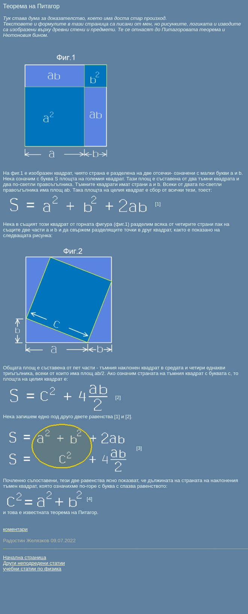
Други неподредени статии (34, 563)
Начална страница (24, 557)
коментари (15, 529)
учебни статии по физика (32, 569)
